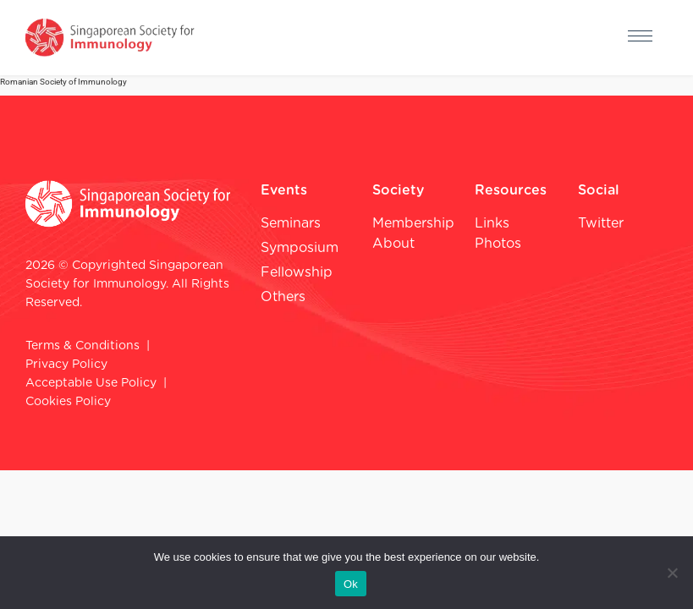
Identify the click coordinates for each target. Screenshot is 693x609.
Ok (351, 584)
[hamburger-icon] (640, 38)
